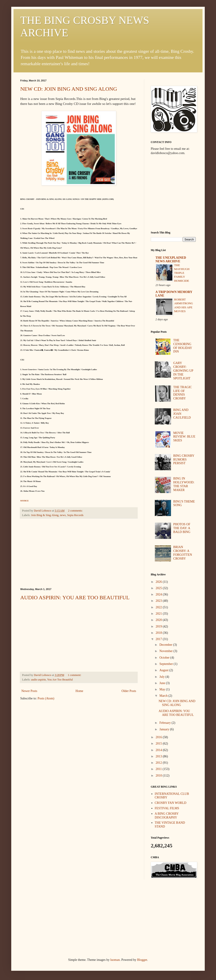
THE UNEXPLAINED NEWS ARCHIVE (170, 259)
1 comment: (75, 675)
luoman (115, 960)
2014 (159, 750)
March (163, 695)
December (166, 644)
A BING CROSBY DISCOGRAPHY (167, 815)
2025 (159, 588)
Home (79, 691)
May (162, 689)
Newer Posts (29, 691)
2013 (159, 756)
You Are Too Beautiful (60, 679)
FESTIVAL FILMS (167, 808)
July (162, 676)
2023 (159, 600)
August (164, 670)
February (165, 722)
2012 (159, 762)
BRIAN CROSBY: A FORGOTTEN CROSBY (182, 552)
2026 (159, 581)
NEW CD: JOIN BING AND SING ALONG (68, 89)
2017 (159, 639)
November (166, 651)
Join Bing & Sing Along (44, 515)
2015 (159, 743)
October (164, 657)
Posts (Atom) (46, 698)
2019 (159, 626)
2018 (159, 632)
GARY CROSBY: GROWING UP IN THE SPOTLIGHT (183, 370)
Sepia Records (75, 515)
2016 (159, 737)
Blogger (142, 960)
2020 (159, 620)
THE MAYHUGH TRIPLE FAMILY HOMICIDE (181, 272)
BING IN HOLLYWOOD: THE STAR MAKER (183, 484)
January (164, 729)
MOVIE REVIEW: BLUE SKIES (184, 436)
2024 (159, 594)
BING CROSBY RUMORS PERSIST (183, 459)
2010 (159, 775)
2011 (159, 769)
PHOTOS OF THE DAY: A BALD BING (181, 528)
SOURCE (24, 501)
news (63, 515)
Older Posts (129, 691)
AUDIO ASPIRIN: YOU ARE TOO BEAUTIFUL (75, 597)
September (166, 664)
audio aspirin (38, 679)
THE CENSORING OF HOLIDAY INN (182, 346)
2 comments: (75, 510)
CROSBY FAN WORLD (171, 803)
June (162, 683)
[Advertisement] (79, 553)
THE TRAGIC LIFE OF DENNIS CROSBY (182, 392)
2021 (159, 613)
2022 (159, 607)
